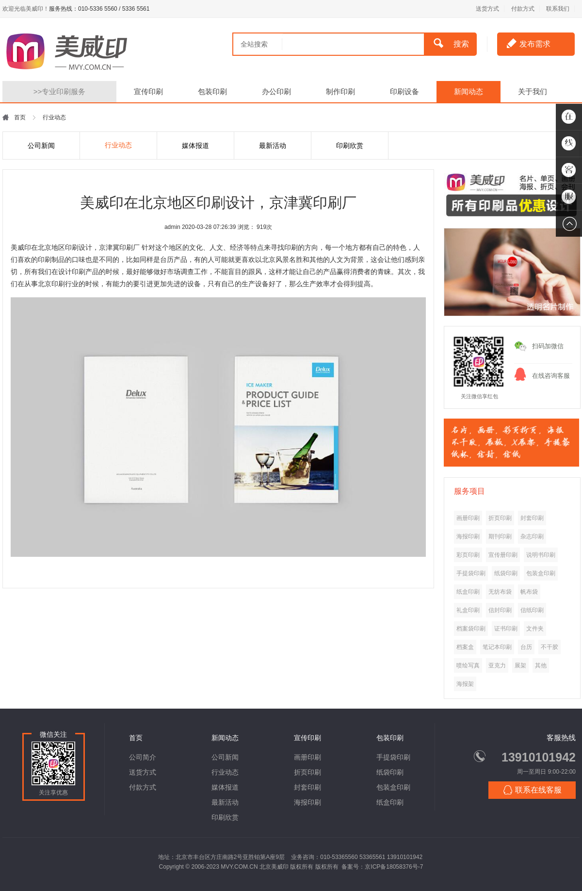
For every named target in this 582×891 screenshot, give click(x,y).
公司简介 (142, 757)
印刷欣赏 (349, 145)
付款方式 (522, 8)
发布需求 (528, 43)
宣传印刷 (148, 91)
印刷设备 (404, 91)
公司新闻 (41, 145)
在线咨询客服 (551, 375)
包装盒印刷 (393, 787)
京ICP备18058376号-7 (394, 866)
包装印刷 (212, 91)
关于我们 (532, 91)
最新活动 (272, 145)
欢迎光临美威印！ (25, 8)
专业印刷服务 (59, 91)
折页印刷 (307, 772)
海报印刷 (307, 802)
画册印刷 (307, 757)
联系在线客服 (532, 789)
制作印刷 (340, 91)
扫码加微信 (548, 346)
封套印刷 (307, 787)
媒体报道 (195, 145)
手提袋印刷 (393, 757)
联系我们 (557, 8)
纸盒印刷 (390, 802)
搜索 (451, 43)
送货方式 (487, 8)
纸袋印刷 (390, 772)
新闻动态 (468, 91)
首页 (20, 117)
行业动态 (118, 145)
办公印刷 (276, 91)
